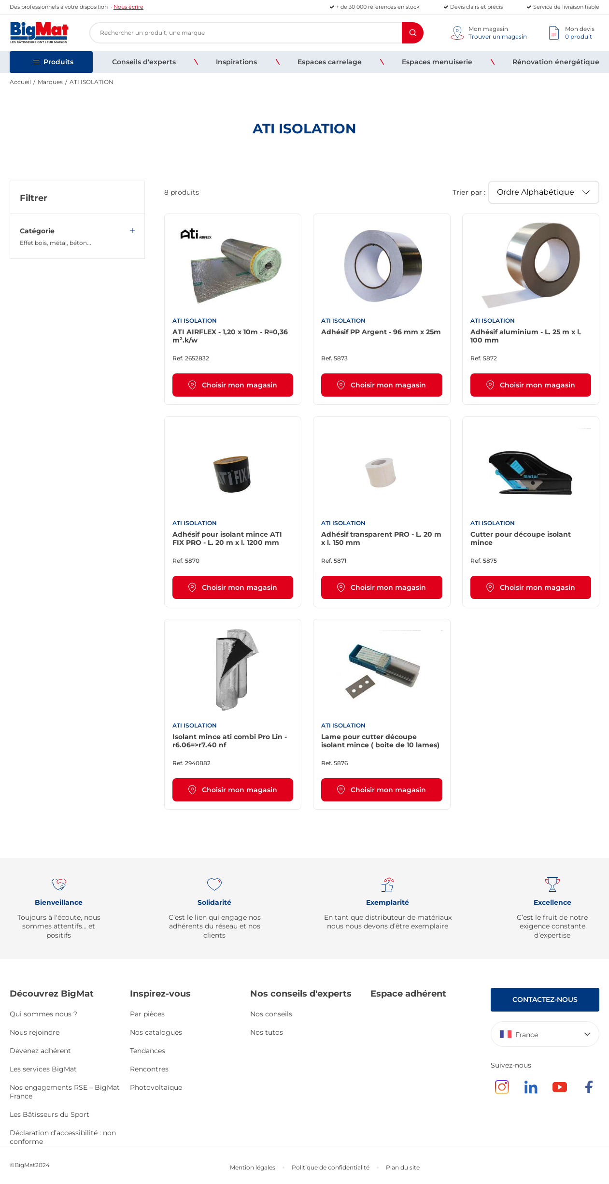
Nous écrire (128, 6)
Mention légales (252, 1167)
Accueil (20, 82)
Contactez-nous (545, 999)
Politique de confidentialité (330, 1167)
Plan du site (403, 1167)
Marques (50, 82)
